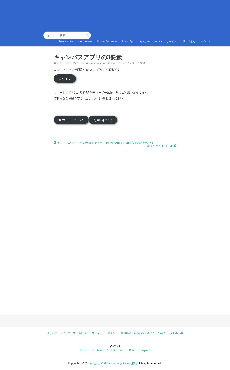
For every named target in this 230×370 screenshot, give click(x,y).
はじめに (52, 333)
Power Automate (107, 41)
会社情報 (84, 333)
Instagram (144, 350)
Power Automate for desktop (76, 41)
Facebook (97, 350)
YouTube (111, 350)
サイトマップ (67, 333)
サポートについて (71, 120)
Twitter (84, 350)
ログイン (205, 41)
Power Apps (128, 41)
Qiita (132, 350)
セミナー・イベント (151, 41)
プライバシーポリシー (105, 333)
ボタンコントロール (161, 146)
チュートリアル (67, 63)
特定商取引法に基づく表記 (149, 333)
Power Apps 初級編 (104, 63)
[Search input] (65, 35)
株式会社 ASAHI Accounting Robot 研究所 (114, 363)
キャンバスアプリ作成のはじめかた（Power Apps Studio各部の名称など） (104, 143)
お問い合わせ (188, 41)
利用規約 (126, 333)
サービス (171, 41)
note (123, 350)
